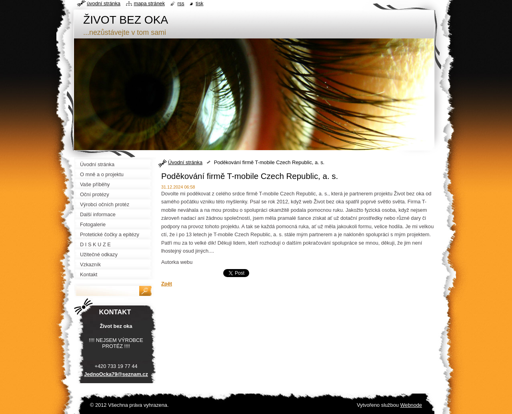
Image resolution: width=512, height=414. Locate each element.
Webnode (411, 405)
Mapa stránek (149, 3)
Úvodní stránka (185, 162)
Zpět (166, 284)
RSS (181, 3)
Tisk (199, 3)
